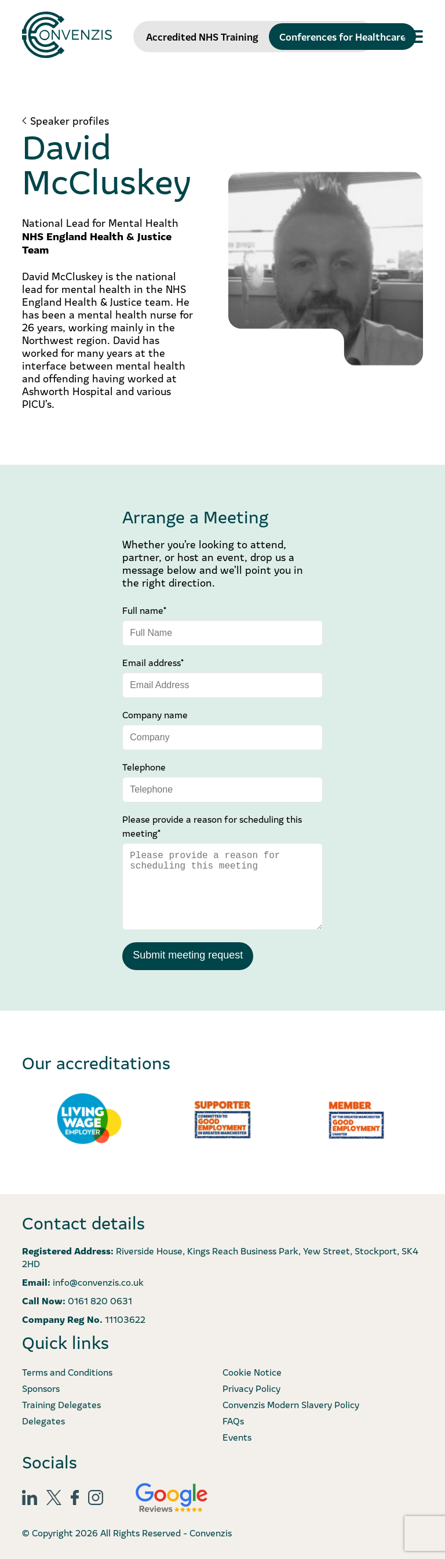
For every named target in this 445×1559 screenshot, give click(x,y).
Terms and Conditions (67, 1371)
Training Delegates (61, 1404)
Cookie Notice (252, 1371)
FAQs (233, 1420)
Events (236, 1436)
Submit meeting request (188, 955)
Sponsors (41, 1387)
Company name (155, 714)
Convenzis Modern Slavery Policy (290, 1404)
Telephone (144, 766)
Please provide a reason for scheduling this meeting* (212, 825)
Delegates (43, 1420)
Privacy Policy (251, 1387)
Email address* (153, 662)
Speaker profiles (69, 120)
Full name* (144, 609)
